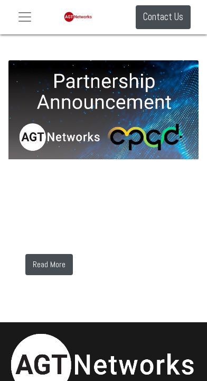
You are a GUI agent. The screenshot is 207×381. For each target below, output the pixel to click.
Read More (49, 264)
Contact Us (163, 16)
